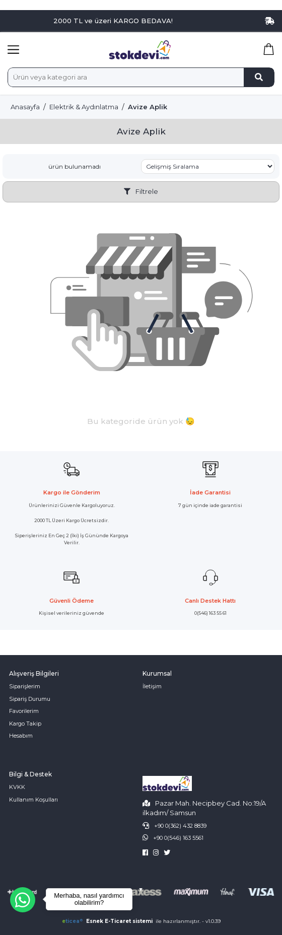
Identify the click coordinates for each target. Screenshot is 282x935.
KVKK (17, 786)
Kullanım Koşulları (33, 799)
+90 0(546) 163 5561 (178, 837)
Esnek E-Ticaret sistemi (108, 921)
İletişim (152, 686)
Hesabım (21, 735)
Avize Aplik (147, 107)
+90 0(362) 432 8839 (180, 825)
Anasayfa (25, 107)
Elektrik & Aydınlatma (83, 107)
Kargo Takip (25, 723)
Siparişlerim (24, 686)
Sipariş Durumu (29, 698)
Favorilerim (24, 710)
